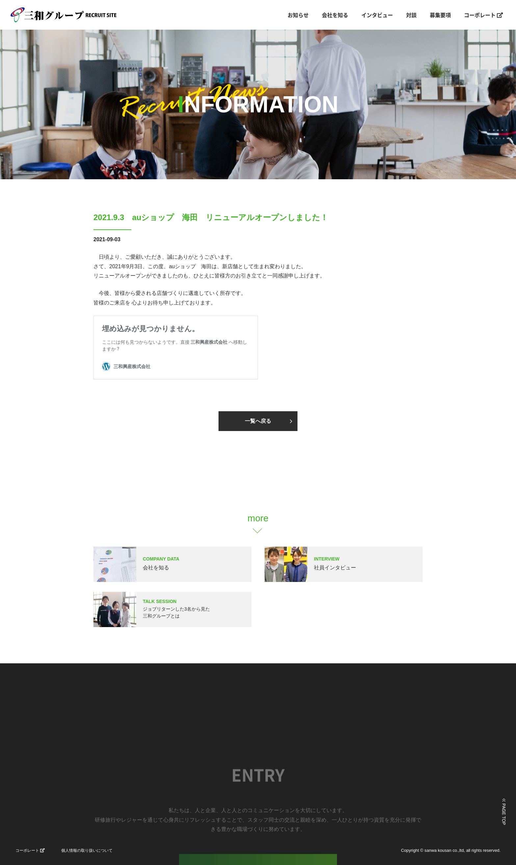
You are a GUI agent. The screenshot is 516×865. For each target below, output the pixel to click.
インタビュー (377, 15)
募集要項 (440, 15)
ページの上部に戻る (503, 811)
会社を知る (335, 15)
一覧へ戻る (258, 421)
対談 (411, 15)
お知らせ (298, 15)
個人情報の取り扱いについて (87, 850)
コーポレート (483, 15)
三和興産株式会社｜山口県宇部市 (71, 15)
